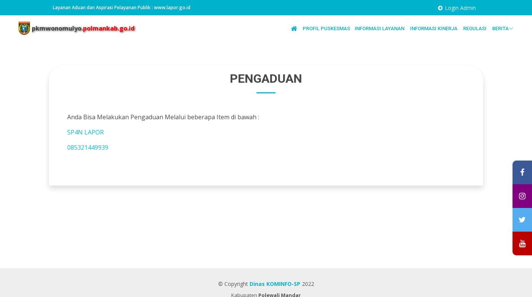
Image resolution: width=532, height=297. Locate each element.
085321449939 (93, 147)
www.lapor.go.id (172, 7)
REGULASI (475, 28)
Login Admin (460, 7)
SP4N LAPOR (91, 132)
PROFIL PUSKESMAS (326, 28)
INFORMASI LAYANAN (380, 28)
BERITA (503, 28)
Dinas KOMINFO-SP (275, 283)
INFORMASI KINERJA (434, 28)
